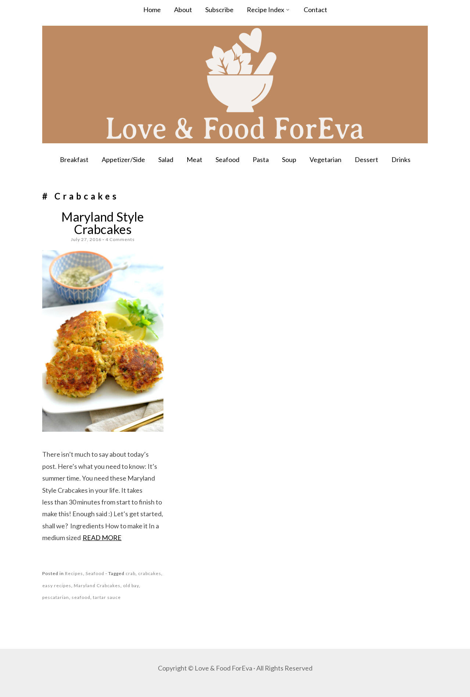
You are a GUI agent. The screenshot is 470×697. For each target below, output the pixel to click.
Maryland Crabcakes (97, 585)
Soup (289, 159)
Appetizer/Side (123, 159)
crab (130, 573)
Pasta (261, 159)
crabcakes (149, 573)
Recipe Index (265, 10)
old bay (131, 585)
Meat (194, 159)
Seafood (227, 159)
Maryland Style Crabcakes (102, 223)
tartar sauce (107, 597)
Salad (165, 159)
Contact (315, 10)
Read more (102, 537)
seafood (81, 597)
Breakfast (74, 159)
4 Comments (120, 239)
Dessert (366, 159)
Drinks (401, 159)
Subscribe (219, 10)
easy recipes (56, 585)
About (183, 10)
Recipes (74, 573)
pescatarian (55, 597)
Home (152, 10)
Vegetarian (325, 159)
